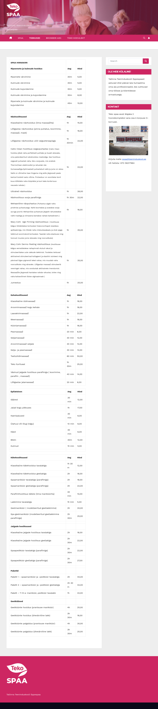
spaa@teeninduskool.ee (134, 159)
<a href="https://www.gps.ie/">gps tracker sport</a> (128, 177)
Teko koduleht (76, 38)
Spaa (20, 38)
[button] (144, 38)
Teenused (34, 38)
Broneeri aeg (53, 38)
